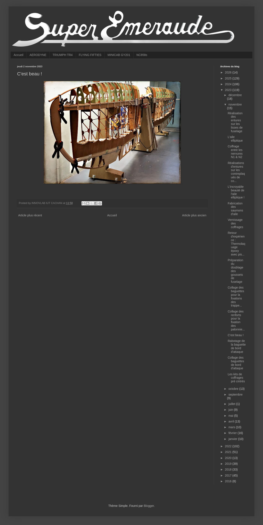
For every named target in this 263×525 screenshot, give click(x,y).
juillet (232, 404)
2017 (228, 475)
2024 (228, 84)
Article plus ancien (194, 215)
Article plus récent (30, 215)
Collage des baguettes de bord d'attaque (236, 363)
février (233, 433)
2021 (228, 452)
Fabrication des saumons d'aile (235, 209)
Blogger (149, 505)
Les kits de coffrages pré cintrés (236, 377)
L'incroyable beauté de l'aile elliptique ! (236, 192)
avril (231, 421)
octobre (233, 388)
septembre (235, 394)
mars (232, 427)
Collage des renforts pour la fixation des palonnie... (236, 320)
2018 (228, 469)
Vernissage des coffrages (235, 223)
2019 (228, 463)
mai (231, 415)
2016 (228, 481)
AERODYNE (38, 55)
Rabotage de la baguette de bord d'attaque (237, 346)
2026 (228, 72)
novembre (235, 104)
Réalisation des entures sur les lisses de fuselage (235, 122)
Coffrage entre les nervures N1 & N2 (235, 152)
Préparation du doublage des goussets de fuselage (235, 270)
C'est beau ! (236, 335)
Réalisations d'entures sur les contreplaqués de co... (236, 172)
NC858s (141, 55)
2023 (228, 90)
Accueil (18, 55)
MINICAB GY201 (119, 55)
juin (231, 409)
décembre (235, 95)
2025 (228, 78)
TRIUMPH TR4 (63, 55)
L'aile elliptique (235, 138)
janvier (233, 439)
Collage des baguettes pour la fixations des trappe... (236, 296)
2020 (228, 458)
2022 (228, 446)
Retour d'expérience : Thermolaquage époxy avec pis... (236, 243)
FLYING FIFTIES (90, 55)
